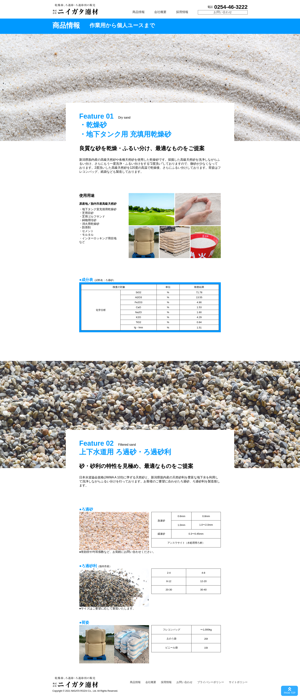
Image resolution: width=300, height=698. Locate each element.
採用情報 (182, 12)
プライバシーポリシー (210, 682)
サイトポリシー (238, 682)
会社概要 (160, 12)
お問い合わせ (223, 12)
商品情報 (138, 12)
